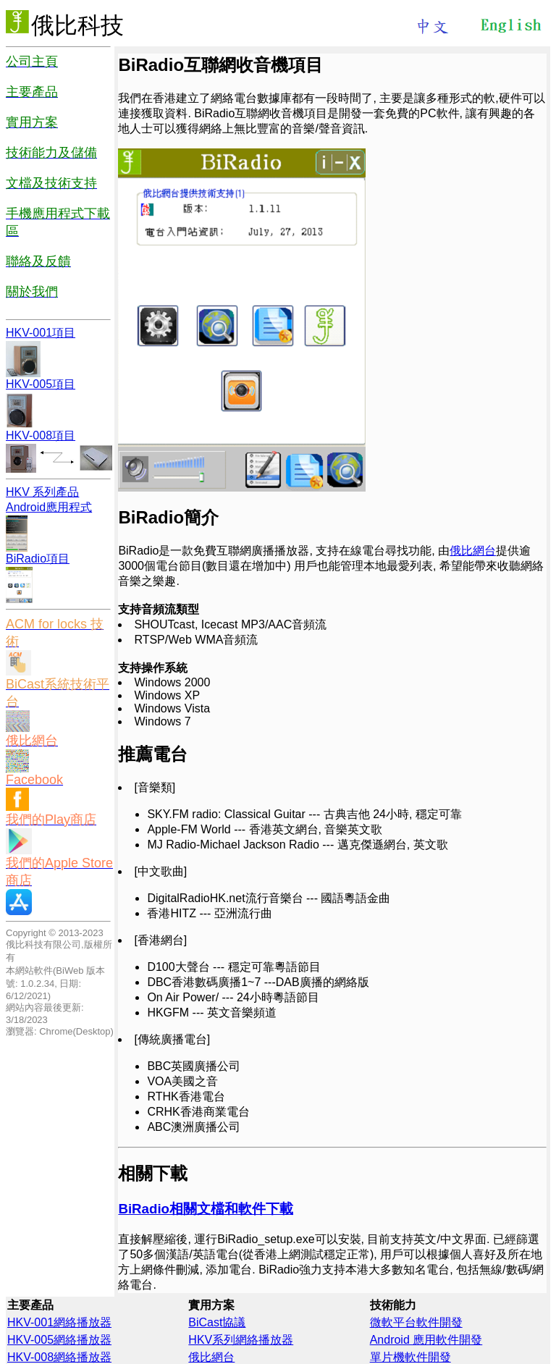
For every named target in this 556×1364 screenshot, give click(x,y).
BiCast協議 (216, 1322)
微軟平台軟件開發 (416, 1322)
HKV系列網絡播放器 (240, 1340)
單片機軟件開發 (410, 1357)
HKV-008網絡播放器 (59, 1357)
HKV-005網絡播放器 (59, 1340)
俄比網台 (473, 550)
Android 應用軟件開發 (426, 1340)
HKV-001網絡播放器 (59, 1322)
